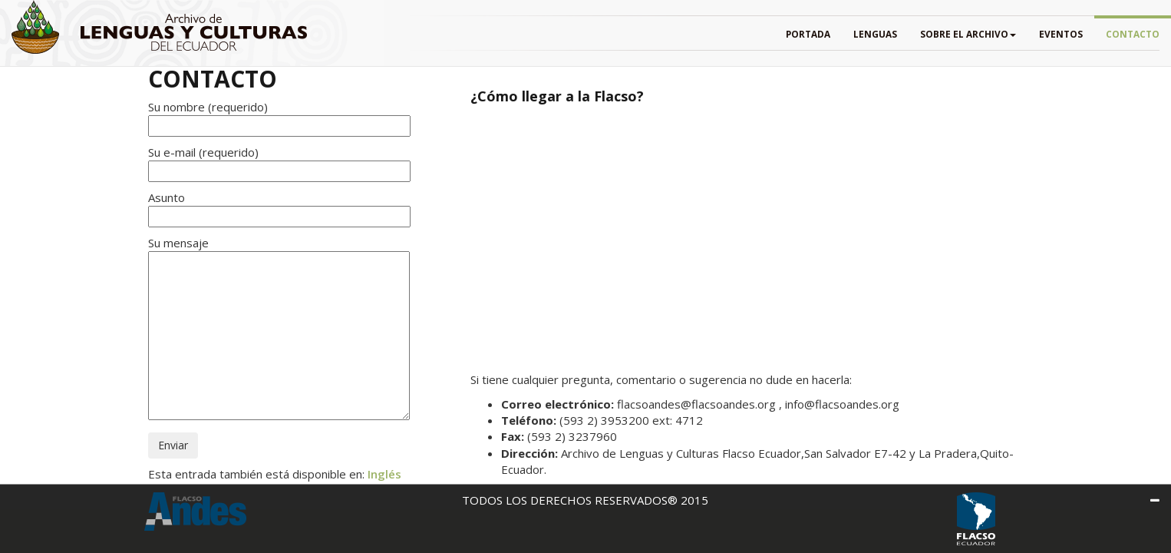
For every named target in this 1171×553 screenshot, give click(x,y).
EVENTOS (1061, 34)
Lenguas (875, 34)
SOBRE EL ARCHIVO (968, 34)
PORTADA (808, 34)
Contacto (1132, 34)
